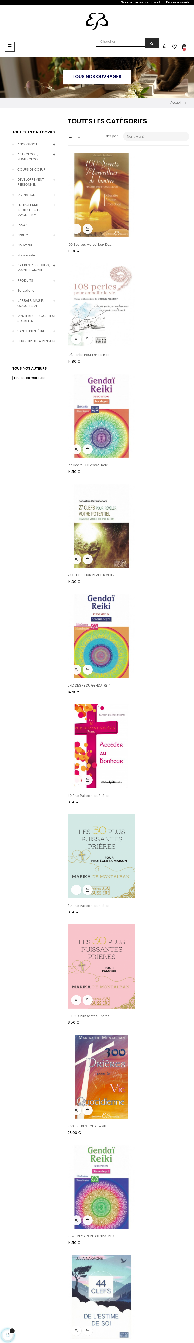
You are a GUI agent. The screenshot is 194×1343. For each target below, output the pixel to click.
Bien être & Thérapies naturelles (21, 1245)
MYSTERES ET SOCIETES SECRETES (35, 318)
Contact (162, 1228)
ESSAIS (22, 225)
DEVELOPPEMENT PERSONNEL (30, 182)
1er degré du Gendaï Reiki (88, 333)
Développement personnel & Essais (20, 1274)
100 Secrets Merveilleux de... (90, 233)
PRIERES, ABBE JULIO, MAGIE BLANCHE (33, 268)
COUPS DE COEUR (31, 169)
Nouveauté (26, 255)
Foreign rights (91, 1252)
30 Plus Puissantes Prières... (153, 432)
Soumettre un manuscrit (140, 2)
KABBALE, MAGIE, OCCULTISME (30, 303)
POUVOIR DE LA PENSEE (35, 341)
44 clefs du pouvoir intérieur (90, 828)
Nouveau (24, 245)
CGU (159, 1238)
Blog (121, 1228)
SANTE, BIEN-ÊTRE (31, 331)
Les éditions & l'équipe (91, 1231)
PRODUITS (25, 280)
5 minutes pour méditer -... (88, 927)
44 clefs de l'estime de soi (89, 729)
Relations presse (93, 1261)
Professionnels (177, 2)
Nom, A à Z (158, 136)
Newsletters (127, 1238)
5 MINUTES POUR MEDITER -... (90, 1026)
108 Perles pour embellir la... (153, 233)
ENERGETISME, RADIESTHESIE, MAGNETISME (28, 210)
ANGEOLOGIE (27, 144)
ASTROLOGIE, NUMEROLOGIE (28, 157)
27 (137, 1165)
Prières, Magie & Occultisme (18, 1259)
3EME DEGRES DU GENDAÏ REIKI (154, 630)
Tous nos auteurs (56, 1228)
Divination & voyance (14, 1231)
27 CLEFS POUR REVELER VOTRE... (156, 333)
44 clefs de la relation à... (152, 729)
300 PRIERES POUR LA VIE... (88, 630)
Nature (23, 235)
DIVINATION (26, 195)
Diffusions (88, 1243)
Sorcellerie (25, 290)
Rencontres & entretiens (53, 1240)
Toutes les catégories (33, 132)
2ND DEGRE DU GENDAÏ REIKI (89, 432)
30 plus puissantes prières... (90, 531)
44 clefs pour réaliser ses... (152, 828)
